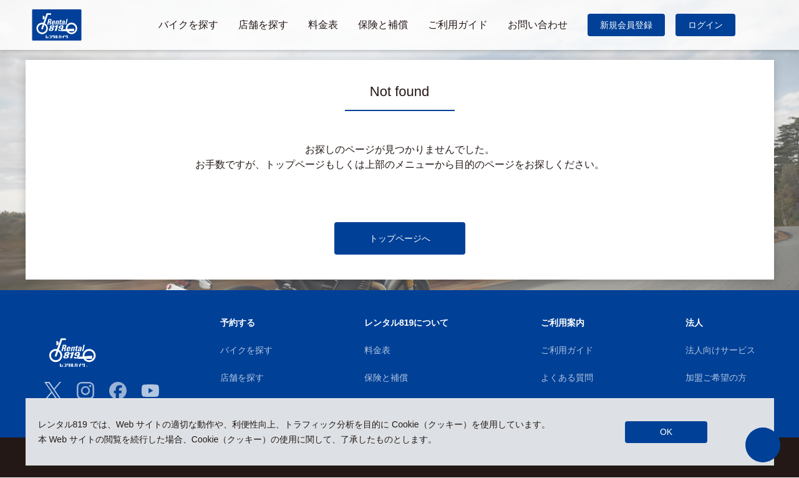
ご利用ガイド (567, 350)
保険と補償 (386, 378)
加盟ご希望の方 (716, 378)
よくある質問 (567, 378)
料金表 (377, 350)
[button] (762, 444)
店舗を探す (242, 378)
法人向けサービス (720, 350)
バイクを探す (246, 350)
